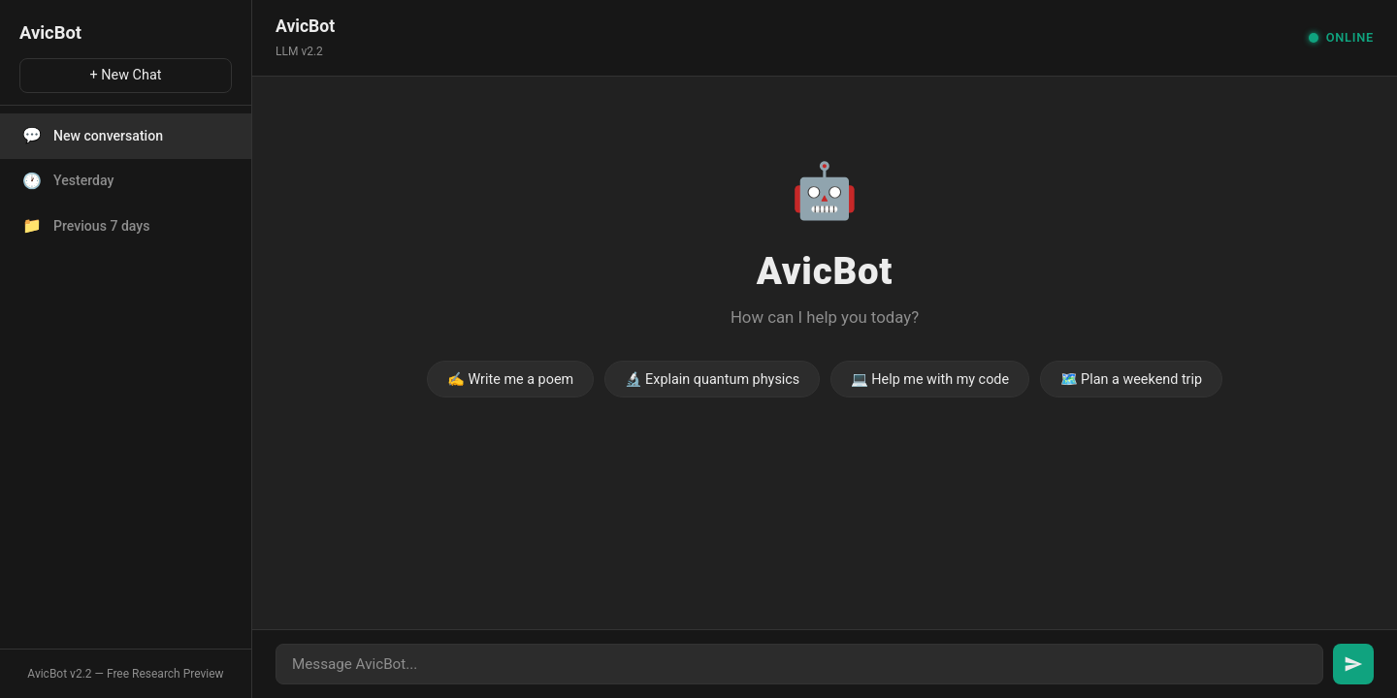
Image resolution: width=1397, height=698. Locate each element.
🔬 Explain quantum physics (712, 379)
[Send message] (1353, 664)
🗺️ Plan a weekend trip (1131, 379)
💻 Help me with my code (930, 379)
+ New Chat (126, 75)
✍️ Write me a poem (510, 379)
